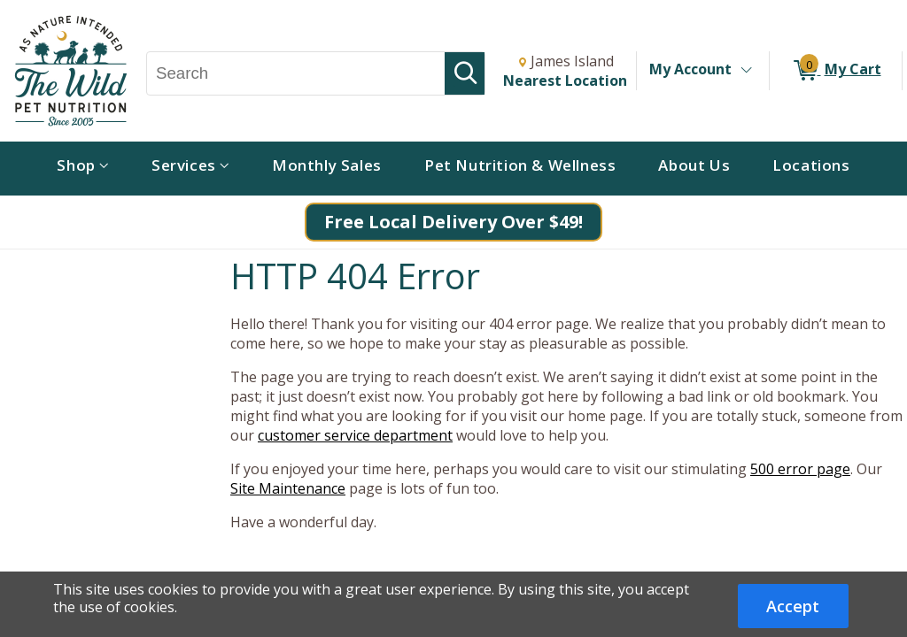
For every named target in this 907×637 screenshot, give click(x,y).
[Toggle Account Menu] (745, 70)
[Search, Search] (296, 73)
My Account (690, 69)
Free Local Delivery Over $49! (453, 222)
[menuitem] (83, 169)
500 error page (800, 469)
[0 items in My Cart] (836, 71)
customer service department (355, 435)
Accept (792, 606)
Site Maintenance (287, 488)
